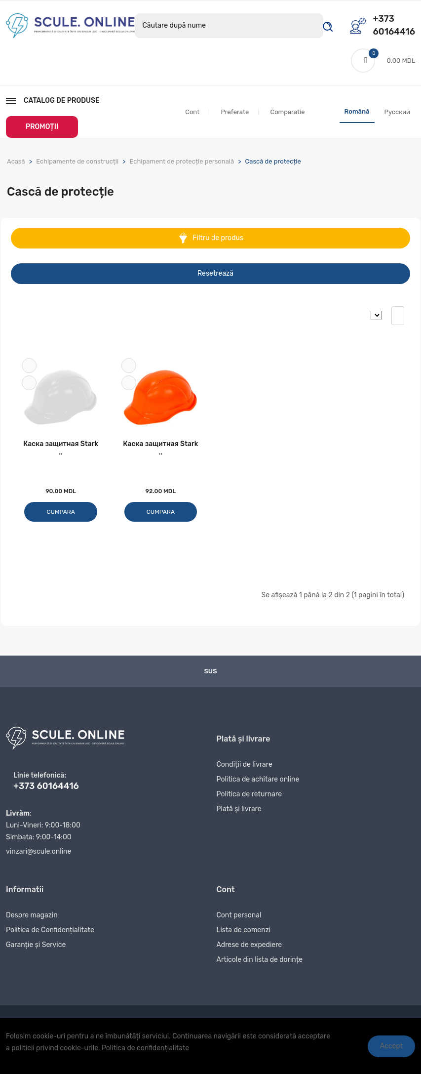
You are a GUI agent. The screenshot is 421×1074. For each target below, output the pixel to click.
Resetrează (215, 274)
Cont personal (239, 917)
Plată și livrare (239, 811)
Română (357, 112)
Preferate (235, 112)
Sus (210, 672)
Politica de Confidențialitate (50, 932)
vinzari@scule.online (38, 853)
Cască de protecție (273, 161)
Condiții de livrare (244, 767)
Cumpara (61, 513)
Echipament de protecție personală (181, 161)
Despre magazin (32, 917)
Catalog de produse (53, 101)
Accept (391, 1046)
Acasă (16, 161)
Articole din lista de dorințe (260, 962)
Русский (397, 112)
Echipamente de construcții (77, 161)
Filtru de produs (210, 238)
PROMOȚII (42, 127)
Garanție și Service (36, 947)
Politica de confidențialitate (145, 1048)
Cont (192, 112)
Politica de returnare (249, 796)
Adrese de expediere (249, 947)
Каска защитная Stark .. (60, 449)
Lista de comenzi (244, 932)
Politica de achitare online (258, 782)
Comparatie (287, 112)
